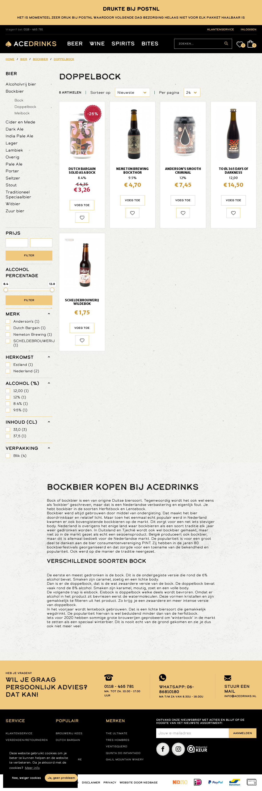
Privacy (109, 782)
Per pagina (169, 92)
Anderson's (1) (26, 321)
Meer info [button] (32, 768)
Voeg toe (82, 205)
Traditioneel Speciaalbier (18, 194)
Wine (97, 44)
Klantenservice (19, 733)
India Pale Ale (19, 136)
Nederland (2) (26, 371)
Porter (12, 171)
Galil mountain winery (125, 759)
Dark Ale (15, 129)
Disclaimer (91, 782)
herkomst (19, 357)
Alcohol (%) (22, 383)
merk (13, 314)
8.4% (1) (20, 403)
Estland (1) (23, 364)
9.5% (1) (20, 410)
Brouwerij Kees (69, 733)
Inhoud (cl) (21, 422)
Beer (75, 44)
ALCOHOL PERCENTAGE (22, 272)
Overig (12, 157)
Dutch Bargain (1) (29, 328)
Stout (11, 185)
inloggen (248, 29)
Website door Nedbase (139, 782)
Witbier (13, 204)
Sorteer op (100, 92)
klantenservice (220, 29)
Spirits (123, 44)
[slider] (6, 290)
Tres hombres (117, 740)
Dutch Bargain (68, 740)
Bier (11, 73)
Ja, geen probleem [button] (61, 778)
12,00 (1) (21, 391)
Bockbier (15, 91)
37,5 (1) (19, 436)
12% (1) (19, 397)
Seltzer (13, 178)
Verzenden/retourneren (27, 740)
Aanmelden (242, 733)
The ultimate (116, 733)
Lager (12, 143)
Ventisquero (116, 746)
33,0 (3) (20, 429)
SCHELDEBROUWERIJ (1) (32, 343)
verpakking (22, 448)
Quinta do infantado (123, 753)
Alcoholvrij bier (21, 84)
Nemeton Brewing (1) (32, 334)
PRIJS (13, 233)
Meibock (22, 113)
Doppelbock (25, 106)
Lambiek (14, 150)
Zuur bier (15, 211)
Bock (19, 100)
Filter (29, 255)
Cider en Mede (20, 122)
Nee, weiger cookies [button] (26, 778)
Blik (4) (19, 456)
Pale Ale (14, 164)
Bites (149, 44)
